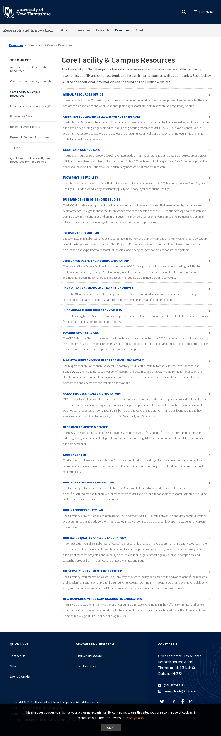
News (14, 666)
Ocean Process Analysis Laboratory (92, 394)
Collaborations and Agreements (31, 81)
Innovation (82, 30)
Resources (122, 30)
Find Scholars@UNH (89, 656)
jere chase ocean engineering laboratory (96, 261)
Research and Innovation (28, 30)
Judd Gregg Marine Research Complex (92, 310)
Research (102, 30)
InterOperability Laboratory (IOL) (31, 106)
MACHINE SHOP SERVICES (81, 333)
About (64, 30)
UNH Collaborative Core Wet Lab (88, 482)
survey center (74, 455)
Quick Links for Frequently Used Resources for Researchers (31, 160)
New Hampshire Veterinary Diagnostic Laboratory (103, 599)
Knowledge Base (21, 116)
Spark (140, 30)
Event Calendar (20, 676)
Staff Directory (86, 666)
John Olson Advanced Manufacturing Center (98, 288)
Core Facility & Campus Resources (25, 93)
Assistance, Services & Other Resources (29, 69)
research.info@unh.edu (180, 691)
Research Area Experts (25, 127)
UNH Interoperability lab (83, 510)
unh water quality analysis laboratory (94, 538)
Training (15, 148)
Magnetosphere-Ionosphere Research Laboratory (103, 360)
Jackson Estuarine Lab (81, 233)
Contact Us (17, 656)
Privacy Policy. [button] (135, 718)
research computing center (85, 427)
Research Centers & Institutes (29, 137)
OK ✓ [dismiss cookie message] (110, 727)
